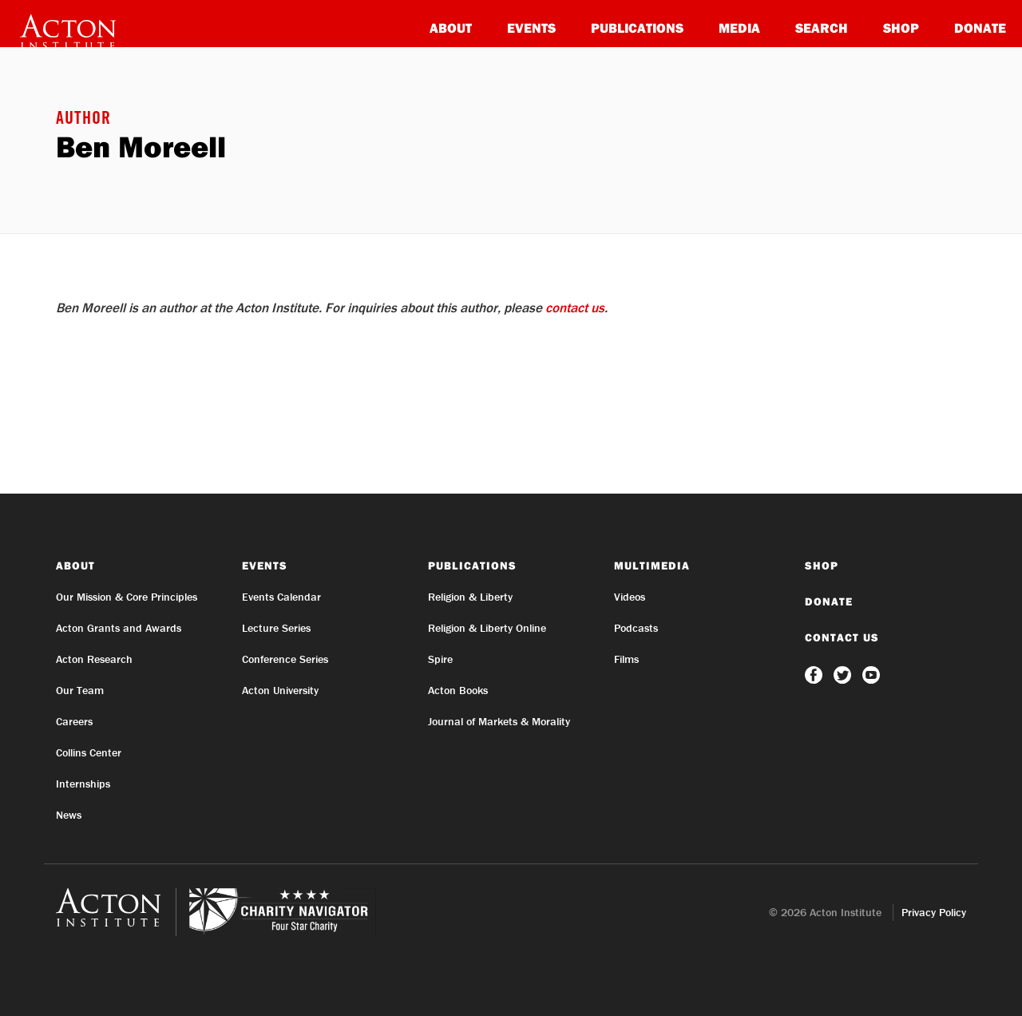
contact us (574, 307)
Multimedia (652, 565)
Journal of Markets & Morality (499, 721)
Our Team (80, 690)
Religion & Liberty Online (487, 628)
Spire (440, 659)
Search (821, 27)
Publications (637, 27)
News (68, 815)
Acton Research (94, 659)
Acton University (280, 690)
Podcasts (636, 628)
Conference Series (285, 659)
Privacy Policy (933, 912)
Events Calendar (281, 596)
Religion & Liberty (470, 596)
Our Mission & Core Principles (126, 596)
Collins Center (88, 752)
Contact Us (842, 637)
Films (626, 659)
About (451, 27)
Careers (74, 721)
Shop (901, 27)
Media (739, 27)
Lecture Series (276, 628)
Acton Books (458, 690)
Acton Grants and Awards (118, 628)
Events (531, 27)
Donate (980, 27)
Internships (83, 783)
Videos (629, 596)
